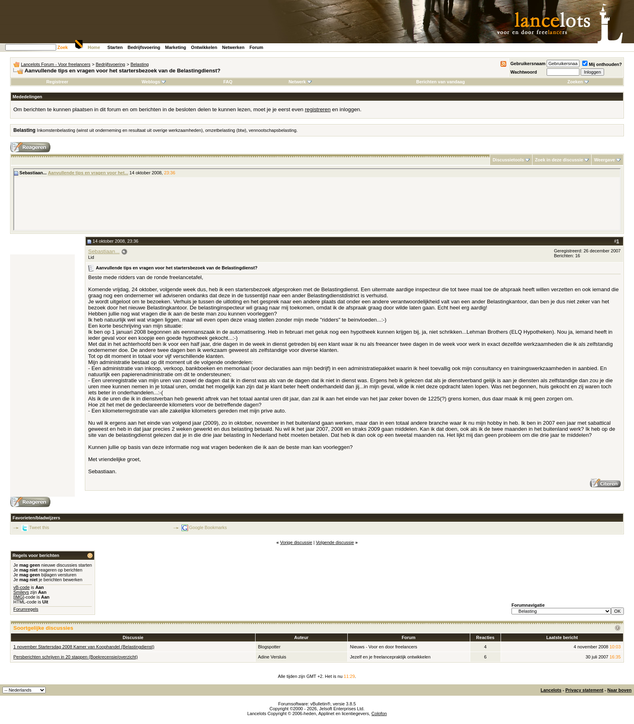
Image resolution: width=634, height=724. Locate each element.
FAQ (227, 81)
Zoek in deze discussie (559, 159)
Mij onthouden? (602, 64)
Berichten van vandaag (440, 81)
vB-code (21, 587)
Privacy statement (584, 690)
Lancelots (551, 690)
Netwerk (300, 81)
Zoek (62, 47)
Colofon (379, 713)
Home (94, 47)
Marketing (175, 47)
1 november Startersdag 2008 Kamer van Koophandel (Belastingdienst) (83, 646)
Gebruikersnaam (527, 63)
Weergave (604, 159)
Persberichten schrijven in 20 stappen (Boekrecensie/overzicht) (75, 656)
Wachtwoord (523, 72)
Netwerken (233, 47)
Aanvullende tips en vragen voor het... (88, 172)
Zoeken (578, 81)
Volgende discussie (335, 542)
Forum (256, 47)
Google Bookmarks (208, 527)
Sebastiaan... (104, 251)
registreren (318, 109)
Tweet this (39, 527)
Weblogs (154, 81)
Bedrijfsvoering (144, 47)
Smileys (21, 592)
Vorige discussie (296, 542)
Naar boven (619, 690)
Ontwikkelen (204, 47)
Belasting (140, 64)
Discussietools (508, 159)
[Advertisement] (42, 375)
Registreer (57, 81)
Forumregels (25, 609)
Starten (115, 47)
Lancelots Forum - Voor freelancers (56, 64)
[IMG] (18, 597)
